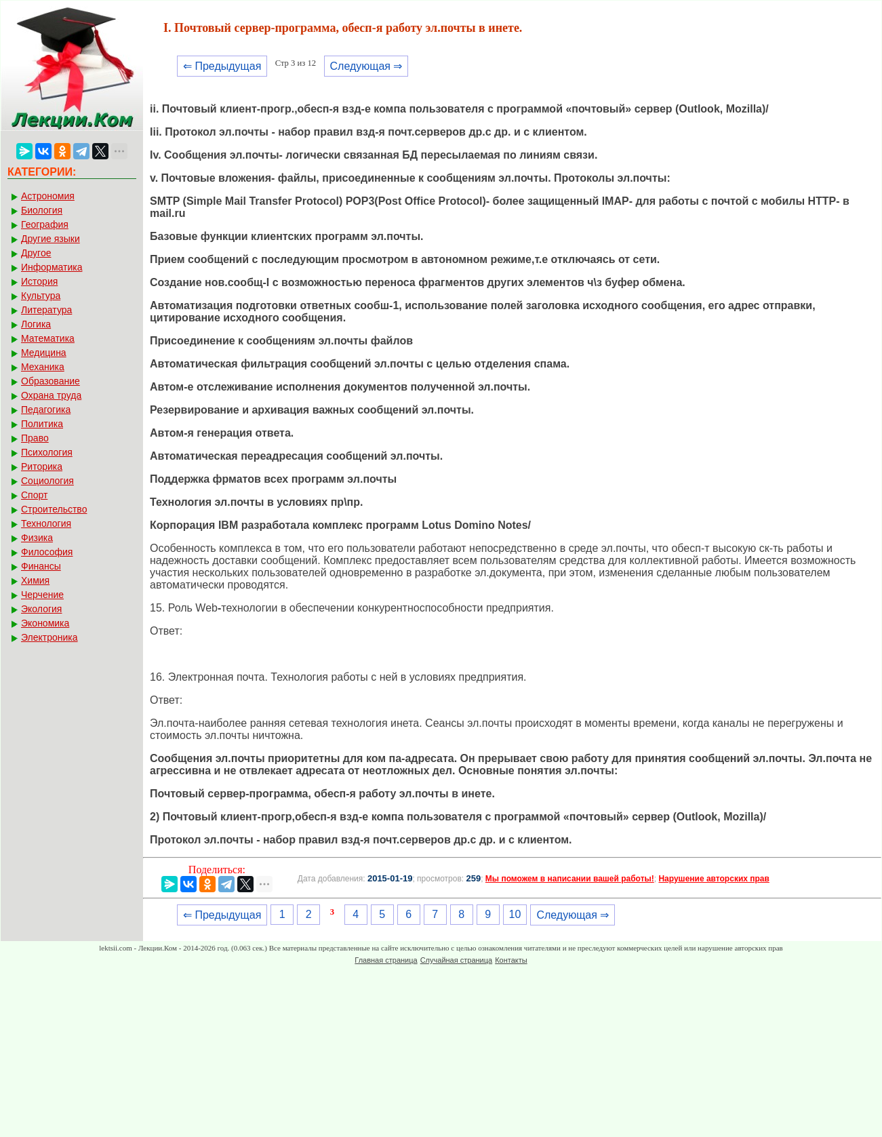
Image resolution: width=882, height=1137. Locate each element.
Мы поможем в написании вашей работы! (569, 878)
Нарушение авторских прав (713, 878)
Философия (47, 551)
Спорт (34, 495)
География (44, 224)
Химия (35, 580)
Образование (50, 381)
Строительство (54, 509)
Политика (42, 423)
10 (515, 914)
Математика (48, 338)
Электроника (49, 637)
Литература (46, 309)
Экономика (45, 623)
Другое (36, 252)
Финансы (41, 566)
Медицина (43, 352)
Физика (37, 537)
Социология (47, 480)
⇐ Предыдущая (222, 66)
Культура (40, 295)
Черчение (42, 594)
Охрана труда (51, 395)
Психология (47, 452)
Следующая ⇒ (366, 66)
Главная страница (386, 960)
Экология (41, 608)
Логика (36, 324)
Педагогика (46, 409)
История (39, 281)
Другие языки (50, 238)
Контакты (511, 960)
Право (35, 438)
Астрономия (48, 196)
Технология (46, 523)
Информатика (51, 267)
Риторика (41, 466)
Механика (42, 366)
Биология (41, 210)
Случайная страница (456, 960)
